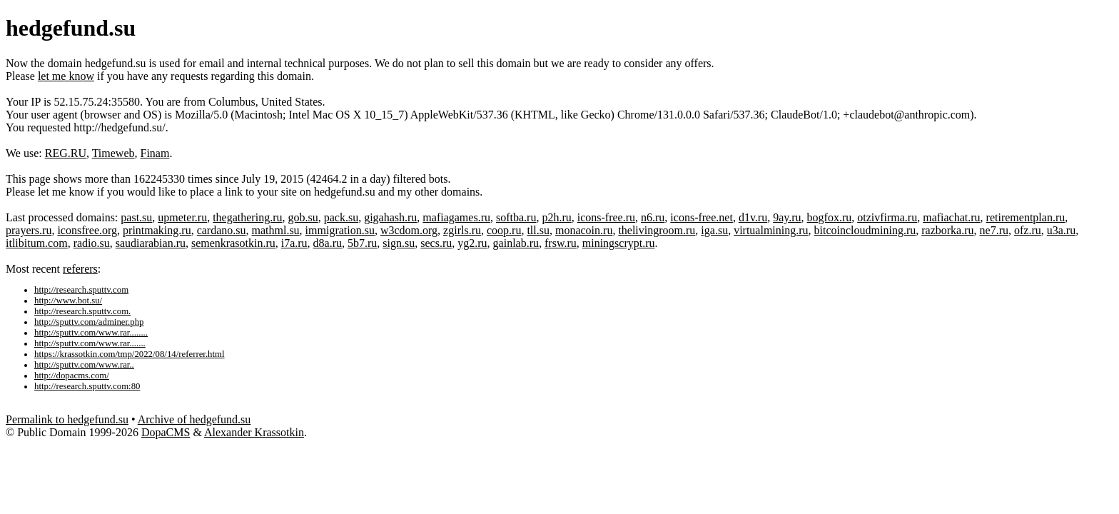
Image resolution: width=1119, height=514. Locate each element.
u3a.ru (1061, 230)
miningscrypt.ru (618, 243)
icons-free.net (701, 217)
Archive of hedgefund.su (194, 419)
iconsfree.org (87, 230)
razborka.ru (947, 230)
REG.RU (65, 153)
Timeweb (113, 153)
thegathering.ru (247, 217)
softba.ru (516, 217)
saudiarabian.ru (151, 243)
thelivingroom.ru (656, 230)
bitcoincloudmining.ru (865, 230)
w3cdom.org (408, 230)
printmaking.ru (157, 230)
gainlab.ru (516, 243)
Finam (155, 153)
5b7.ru (362, 243)
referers (80, 269)
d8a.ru (327, 243)
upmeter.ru (182, 217)
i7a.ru (294, 243)
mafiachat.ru (951, 217)
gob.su (303, 217)
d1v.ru (753, 217)
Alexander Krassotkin (254, 432)
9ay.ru (787, 217)
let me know (66, 76)
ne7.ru (994, 230)
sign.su (399, 243)
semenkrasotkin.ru (233, 243)
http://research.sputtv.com (81, 290)
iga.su (714, 230)
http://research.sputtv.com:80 (87, 386)
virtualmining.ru (771, 230)
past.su (136, 217)
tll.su (538, 230)
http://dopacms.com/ (71, 376)
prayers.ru (28, 230)
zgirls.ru (462, 230)
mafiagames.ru (456, 217)
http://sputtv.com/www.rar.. (84, 365)
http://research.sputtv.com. (82, 311)
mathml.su (276, 230)
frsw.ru (561, 243)
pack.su (341, 217)
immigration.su (340, 230)
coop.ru (504, 230)
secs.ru (436, 243)
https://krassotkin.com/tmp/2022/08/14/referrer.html (129, 354)
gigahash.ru (390, 217)
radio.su (92, 243)
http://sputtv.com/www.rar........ (91, 333)
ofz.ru (1027, 230)
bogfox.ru (829, 217)
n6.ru (652, 217)
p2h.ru (556, 217)
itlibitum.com (37, 243)
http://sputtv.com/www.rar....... (90, 343)
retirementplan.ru (1025, 217)
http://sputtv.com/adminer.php (88, 322)
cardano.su (221, 230)
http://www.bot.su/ (68, 301)
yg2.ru (472, 243)
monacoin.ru (583, 230)
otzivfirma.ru (887, 217)
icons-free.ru (606, 217)
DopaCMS (165, 432)
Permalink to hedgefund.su (67, 419)
